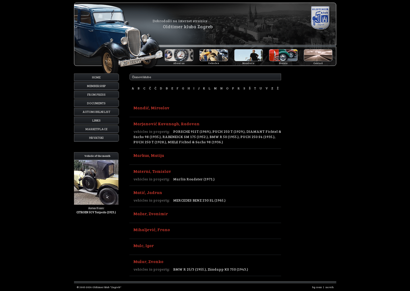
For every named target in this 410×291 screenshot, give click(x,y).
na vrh (330, 287)
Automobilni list (96, 112)
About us (179, 63)
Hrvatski (96, 137)
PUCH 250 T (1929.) (228, 131)
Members (248, 63)
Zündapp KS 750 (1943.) (228, 269)
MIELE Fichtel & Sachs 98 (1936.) (195, 141)
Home (96, 77)
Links (96, 120)
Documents (96, 103)
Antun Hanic (96, 183)
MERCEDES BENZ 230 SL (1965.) (199, 200)
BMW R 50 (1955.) (224, 136)
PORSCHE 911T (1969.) (192, 131)
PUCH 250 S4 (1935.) (257, 136)
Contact (318, 63)
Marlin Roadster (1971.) (194, 178)
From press (96, 94)
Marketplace (96, 129)
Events (283, 63)
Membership (96, 86)
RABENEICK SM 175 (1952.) (185, 136)
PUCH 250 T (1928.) (149, 141)
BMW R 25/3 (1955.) (189, 269)
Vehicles (213, 63)
